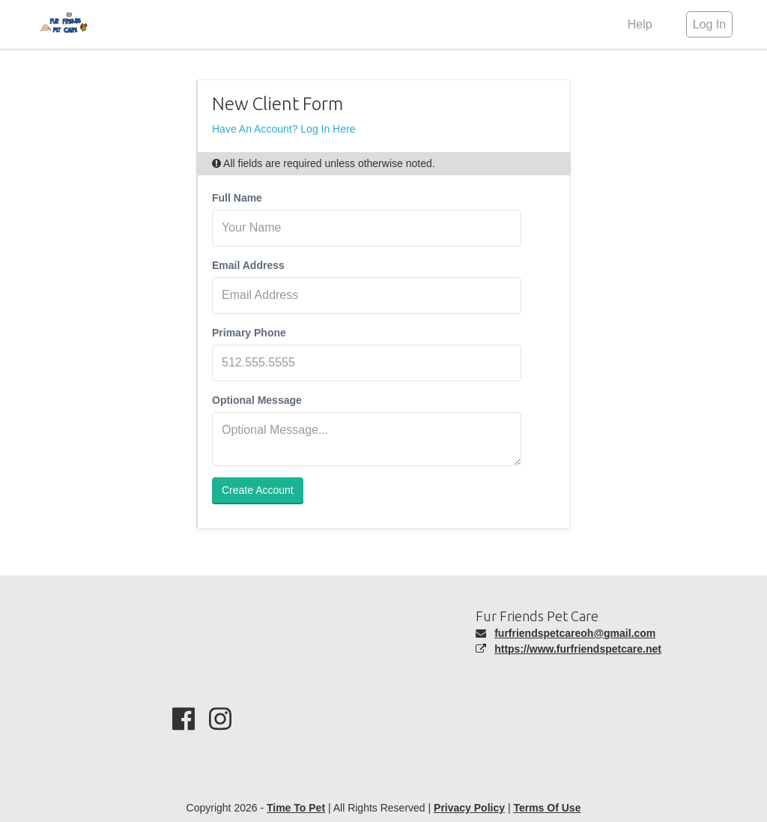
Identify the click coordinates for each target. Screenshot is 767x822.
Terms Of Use (546, 808)
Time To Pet (296, 808)
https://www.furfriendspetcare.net (577, 649)
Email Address (248, 265)
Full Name (237, 198)
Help (640, 24)
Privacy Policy (469, 808)
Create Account (258, 490)
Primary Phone (249, 333)
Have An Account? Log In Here (283, 129)
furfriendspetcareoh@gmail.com (574, 633)
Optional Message (257, 400)
